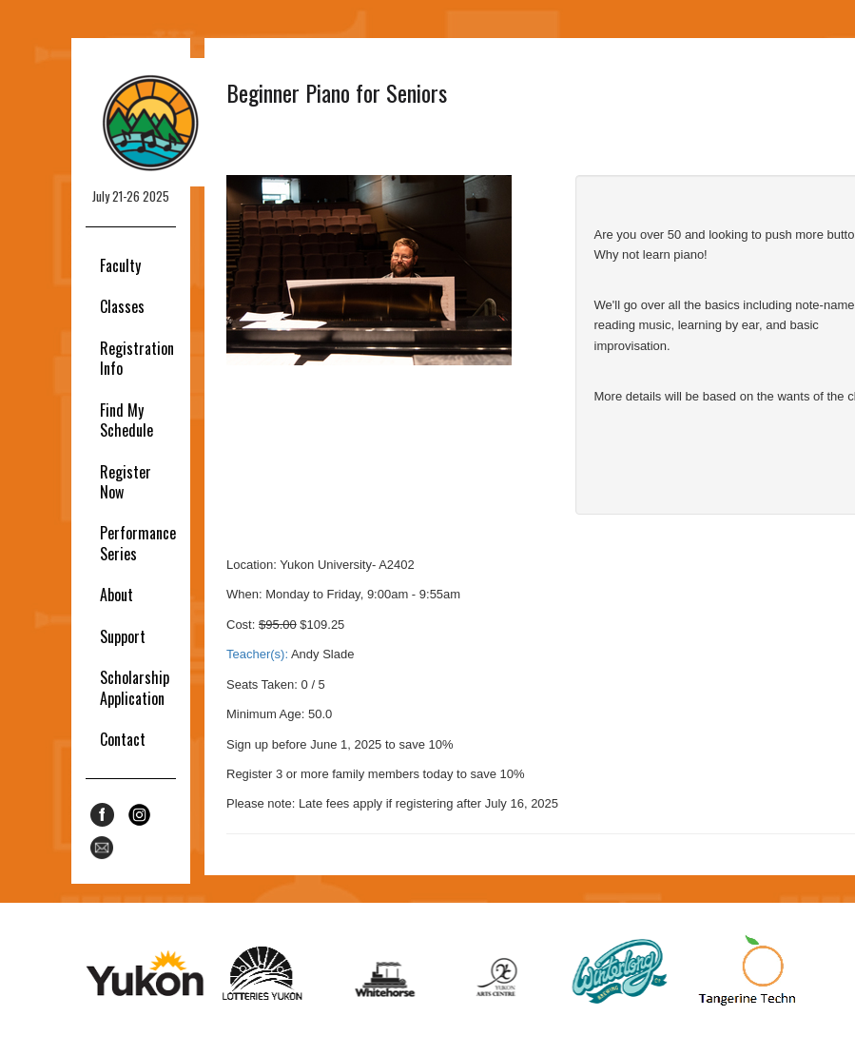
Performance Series (138, 542)
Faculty (120, 265)
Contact (123, 739)
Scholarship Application (134, 687)
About (116, 594)
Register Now (125, 481)
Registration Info (137, 358)
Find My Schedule (126, 420)
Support (123, 636)
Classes (122, 306)
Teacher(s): (257, 654)
